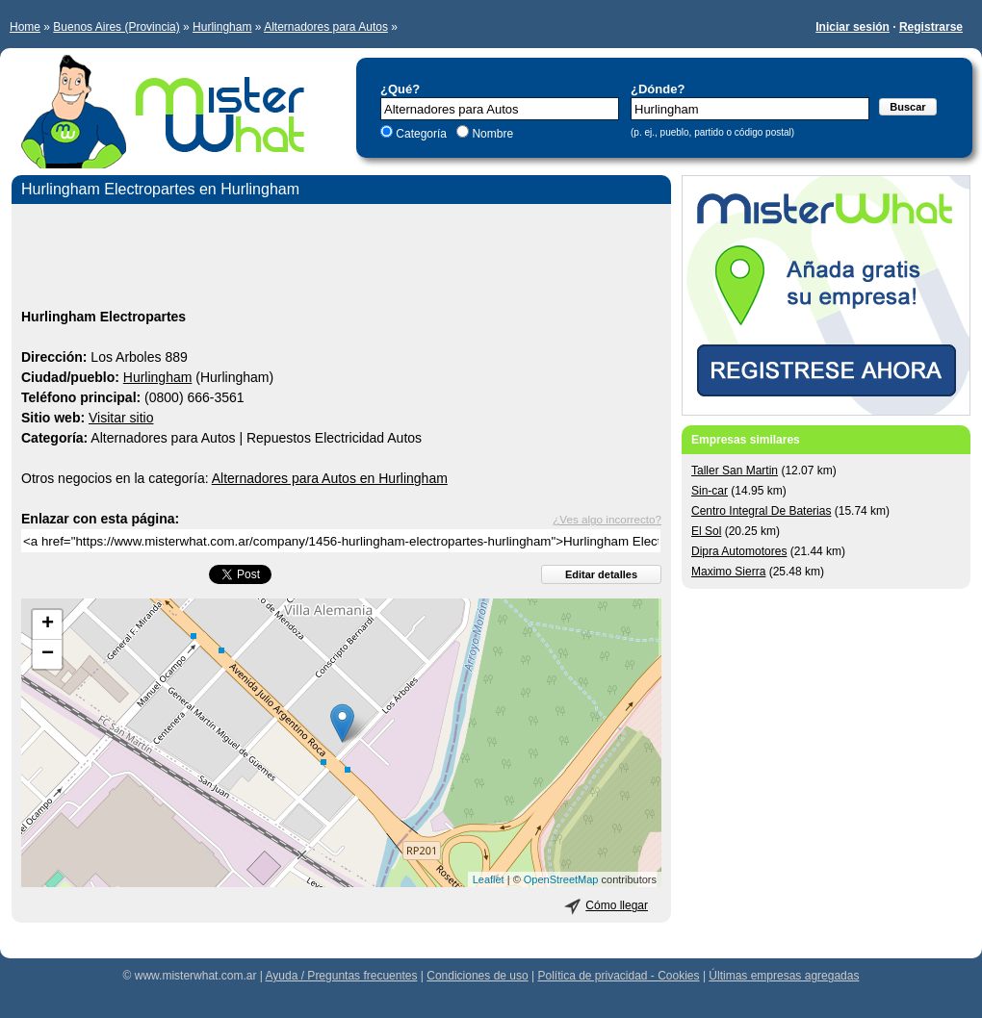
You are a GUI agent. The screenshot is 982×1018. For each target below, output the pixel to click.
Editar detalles (601, 574)
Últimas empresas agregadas (784, 975)
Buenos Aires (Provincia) (116, 27)
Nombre (491, 133)
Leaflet (488, 879)
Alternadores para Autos (326, 27)
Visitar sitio (121, 417)
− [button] (47, 654)
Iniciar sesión (852, 27)
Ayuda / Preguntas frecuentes (342, 975)
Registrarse (931, 27)
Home (25, 27)
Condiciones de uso (477, 975)
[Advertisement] (341, 258)
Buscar (907, 107)
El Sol (706, 531)
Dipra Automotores (739, 551)
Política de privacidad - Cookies (618, 975)
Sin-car (709, 490)
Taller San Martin (734, 470)
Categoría (421, 133)
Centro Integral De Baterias (761, 511)
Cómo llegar (616, 905)
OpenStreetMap (561, 879)
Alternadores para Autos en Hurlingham (330, 478)
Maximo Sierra (728, 571)
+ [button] (47, 624)
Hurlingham (222, 27)
